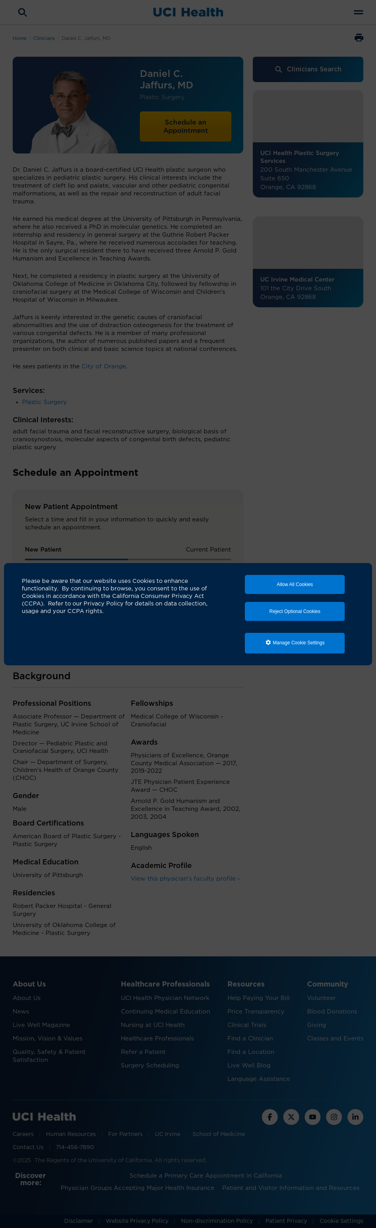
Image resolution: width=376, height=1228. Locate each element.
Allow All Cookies (295, 584)
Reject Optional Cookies (295, 611)
